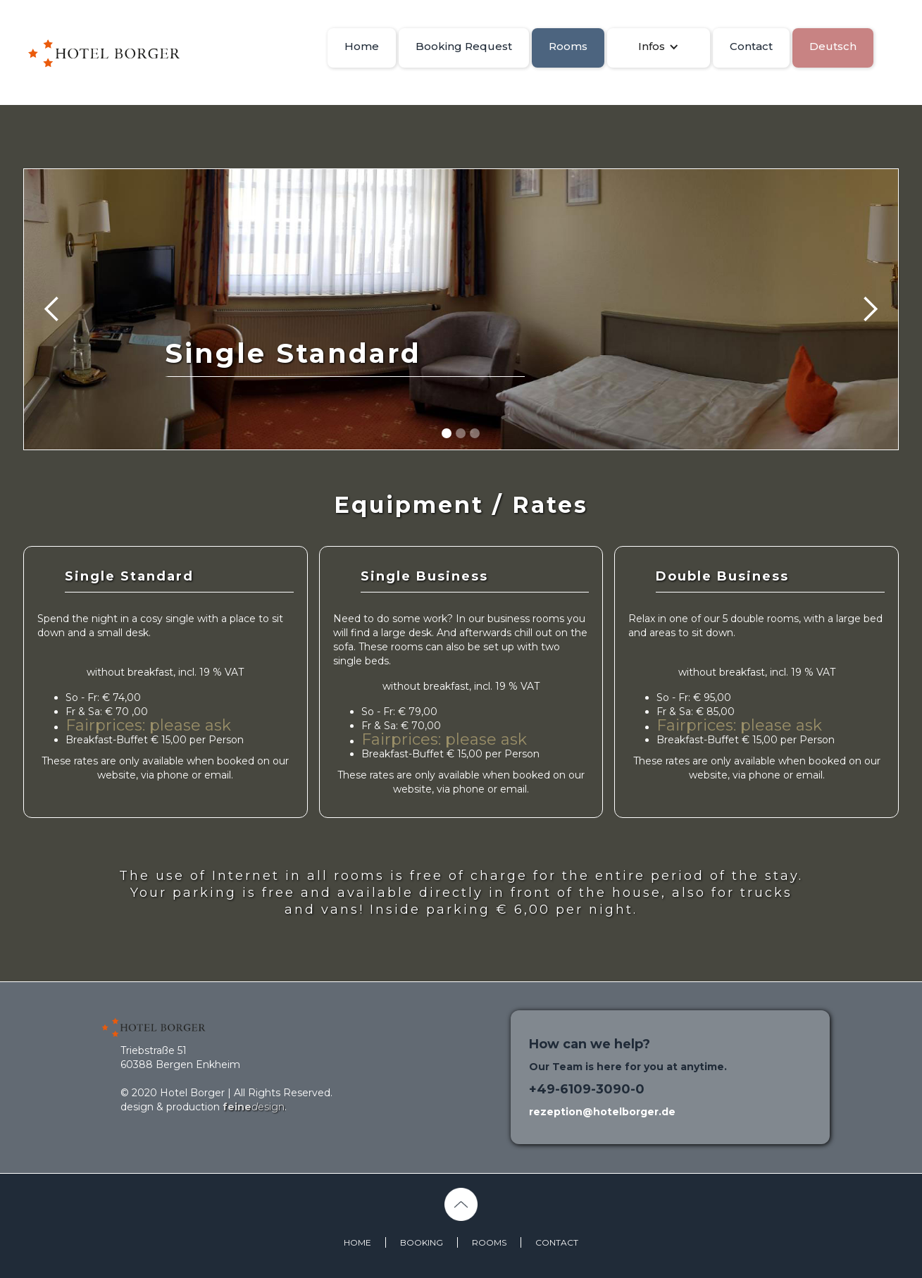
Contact (751, 46)
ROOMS (489, 1242)
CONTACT (556, 1242)
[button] (658, 46)
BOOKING (421, 1242)
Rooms (568, 46)
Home (361, 46)
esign (254, 1106)
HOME (357, 1242)
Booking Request (464, 46)
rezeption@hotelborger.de (602, 1111)
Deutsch (832, 46)
